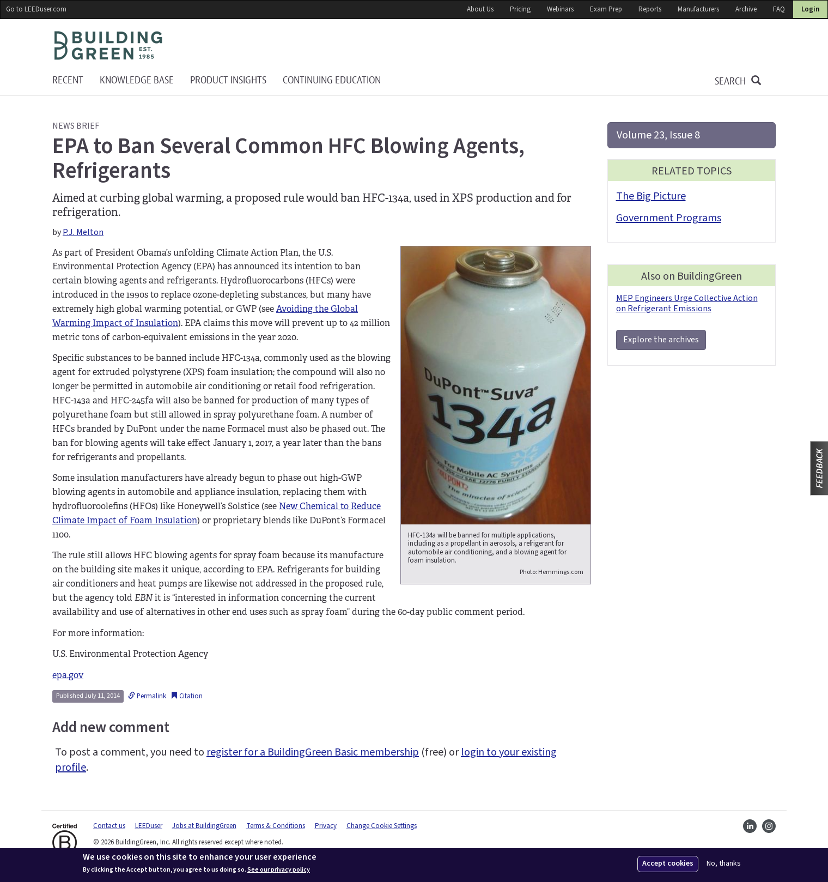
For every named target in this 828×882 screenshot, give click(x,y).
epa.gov (67, 675)
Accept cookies (667, 863)
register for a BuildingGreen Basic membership (312, 752)
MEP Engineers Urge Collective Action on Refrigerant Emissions (687, 303)
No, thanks (724, 864)
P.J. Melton (83, 232)
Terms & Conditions (275, 826)
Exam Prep (606, 9)
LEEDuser (148, 826)
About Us (480, 9)
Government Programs (668, 218)
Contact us (109, 826)
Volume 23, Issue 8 (658, 135)
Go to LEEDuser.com (36, 9)
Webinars (560, 9)
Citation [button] (187, 696)
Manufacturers (698, 9)
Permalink (147, 696)
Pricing (520, 9)
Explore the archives (661, 340)
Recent (67, 80)
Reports (649, 9)
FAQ (779, 9)
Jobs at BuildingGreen (204, 826)
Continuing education (332, 80)
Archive (746, 9)
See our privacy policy (278, 870)
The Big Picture (651, 196)
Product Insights (228, 80)
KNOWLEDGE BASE (137, 80)
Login (810, 9)
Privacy (326, 826)
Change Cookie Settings (381, 826)
